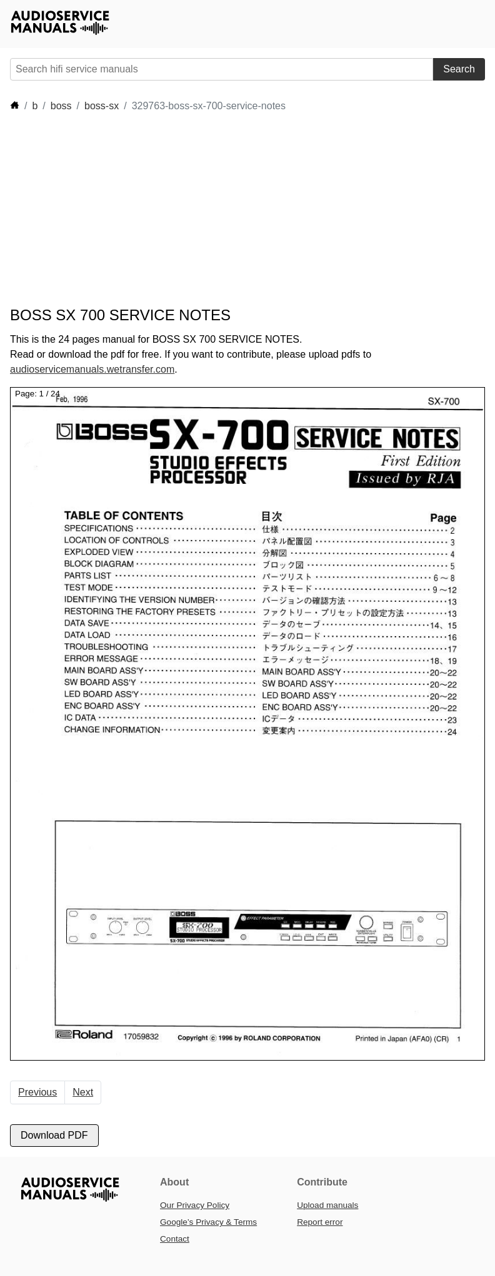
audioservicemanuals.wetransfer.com (92, 369)
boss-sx (101, 106)
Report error (319, 1222)
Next (82, 1092)
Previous (37, 1092)
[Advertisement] (237, 209)
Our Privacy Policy (194, 1205)
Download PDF (54, 1135)
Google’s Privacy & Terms (208, 1222)
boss (61, 106)
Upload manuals (327, 1205)
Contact (174, 1239)
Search (459, 69)
